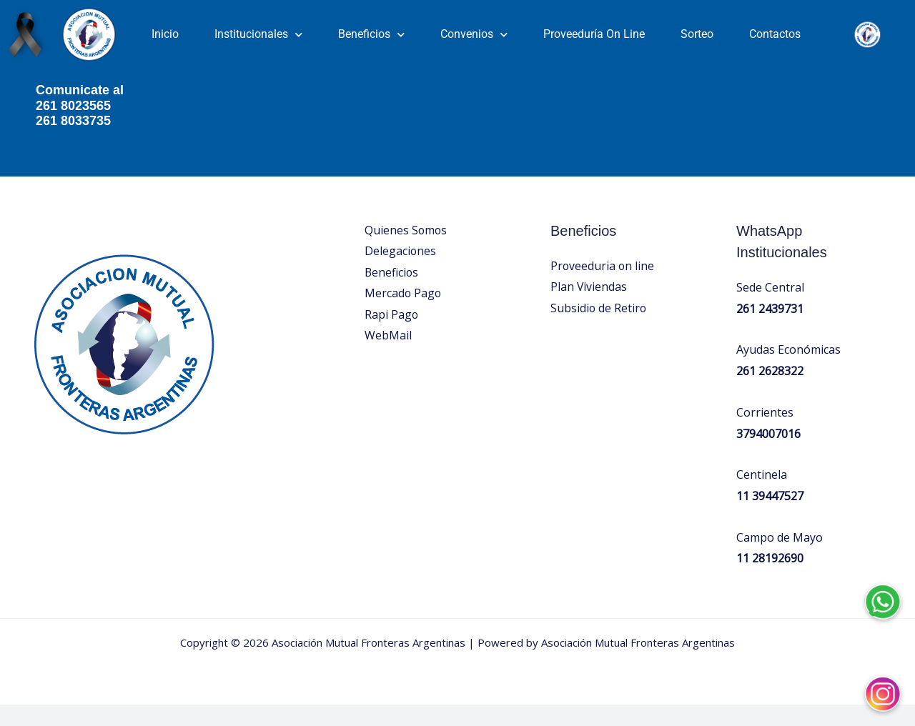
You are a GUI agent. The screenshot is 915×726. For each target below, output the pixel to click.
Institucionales (258, 35)
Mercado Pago (403, 316)
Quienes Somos (406, 251)
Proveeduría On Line (594, 34)
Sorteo (697, 34)
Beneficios (371, 35)
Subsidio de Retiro (599, 330)
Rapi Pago (392, 336)
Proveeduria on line (603, 287)
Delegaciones (401, 273)
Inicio (165, 34)
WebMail (388, 358)
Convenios (474, 35)
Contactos (775, 34)
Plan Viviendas (589, 309)
